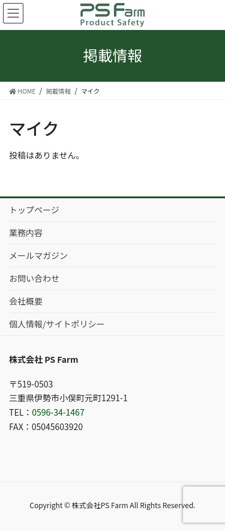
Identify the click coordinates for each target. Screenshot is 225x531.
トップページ (34, 210)
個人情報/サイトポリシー (57, 324)
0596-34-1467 (58, 412)
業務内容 (26, 232)
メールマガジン (38, 255)
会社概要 (26, 301)
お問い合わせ (34, 278)
